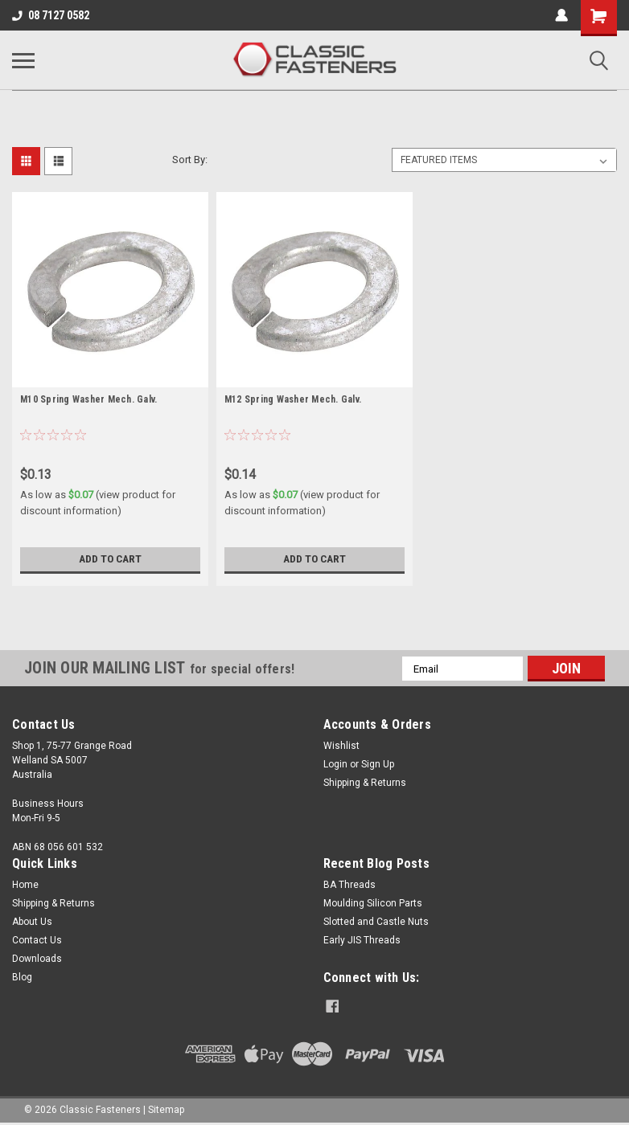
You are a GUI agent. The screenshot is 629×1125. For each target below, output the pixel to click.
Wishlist (341, 745)
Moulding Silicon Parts (372, 903)
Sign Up (377, 764)
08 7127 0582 (50, 15)
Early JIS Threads (362, 940)
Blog (22, 977)
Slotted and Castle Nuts (376, 921)
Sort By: (190, 159)
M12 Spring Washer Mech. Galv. (292, 399)
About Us (32, 921)
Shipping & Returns (364, 782)
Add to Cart (110, 559)
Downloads (37, 958)
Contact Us (37, 940)
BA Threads (349, 884)
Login (335, 764)
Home (25, 884)
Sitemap (166, 1109)
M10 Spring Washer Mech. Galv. (88, 399)
